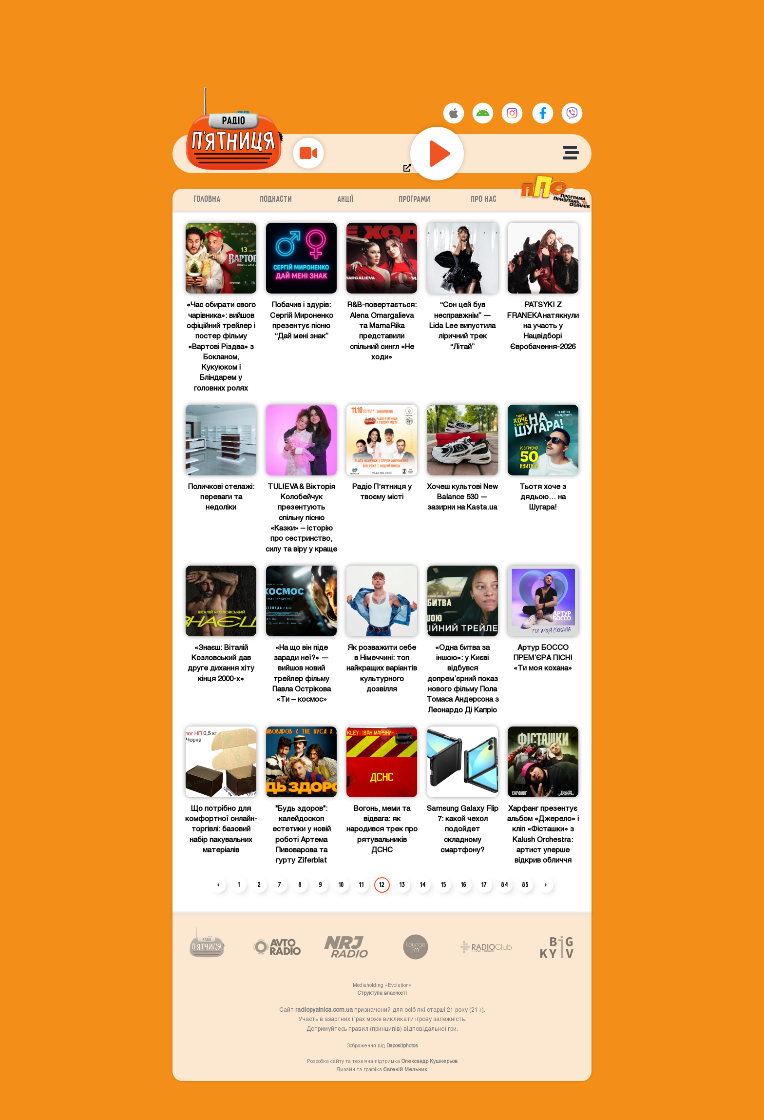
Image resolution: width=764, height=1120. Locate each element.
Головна (207, 199)
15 (443, 885)
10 (341, 885)
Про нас (484, 199)
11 (361, 885)
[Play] (437, 153)
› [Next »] (546, 885)
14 (423, 885)
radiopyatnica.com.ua (324, 1009)
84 (504, 885)
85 (525, 885)
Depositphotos (402, 1045)
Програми (415, 199)
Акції (346, 199)
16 (464, 885)
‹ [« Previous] (218, 885)
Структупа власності (382, 993)
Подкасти (276, 199)
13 (402, 885)
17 (484, 885)
